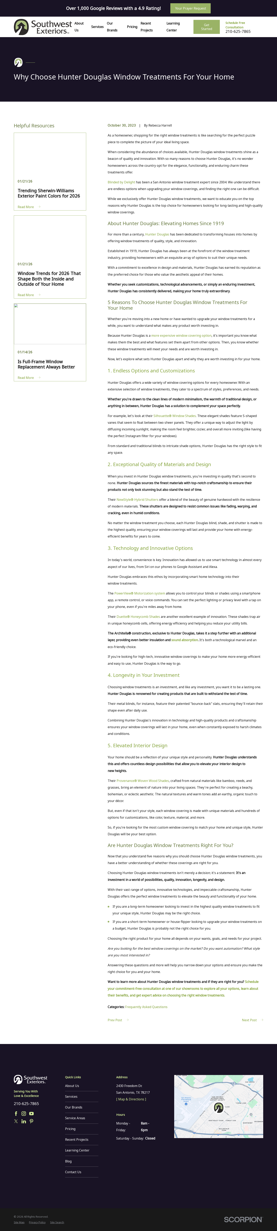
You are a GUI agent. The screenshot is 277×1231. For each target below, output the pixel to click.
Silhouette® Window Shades (175, 416)
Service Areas (75, 1118)
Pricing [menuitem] (132, 27)
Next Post (252, 1020)
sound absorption (184, 640)
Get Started (206, 27)
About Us (72, 1086)
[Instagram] (23, 1113)
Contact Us (73, 1172)
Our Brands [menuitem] (112, 26)
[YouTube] (31, 1113)
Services (71, 1096)
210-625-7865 (238, 31)
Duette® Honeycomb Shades (138, 616)
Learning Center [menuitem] (173, 26)
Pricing (70, 1129)
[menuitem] (19, 1222)
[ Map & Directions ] (131, 1099)
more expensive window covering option (181, 335)
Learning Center (77, 1150)
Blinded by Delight (121, 182)
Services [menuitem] (97, 27)
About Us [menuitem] (79, 26)
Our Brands (73, 1107)
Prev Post (118, 1020)
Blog (68, 1161)
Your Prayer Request (190, 8)
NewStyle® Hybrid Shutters (137, 499)
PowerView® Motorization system (139, 593)
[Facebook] (16, 1113)
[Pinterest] (31, 1121)
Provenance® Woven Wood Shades (143, 780)
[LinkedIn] (23, 1121)
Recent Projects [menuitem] (147, 26)
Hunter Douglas (157, 234)
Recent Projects (76, 1139)
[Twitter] (16, 1121)
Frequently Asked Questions (146, 1007)
